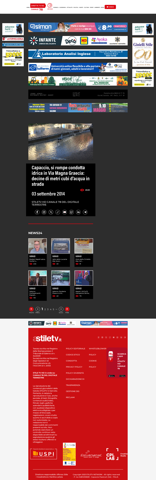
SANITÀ (81, 7)
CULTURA (86, 7)
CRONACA (55, 7)
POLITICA (75, 7)
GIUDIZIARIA (62, 7)
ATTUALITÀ (70, 7)
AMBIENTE (97, 7)
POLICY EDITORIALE (75, 348)
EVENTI (92, 7)
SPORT (102, 7)
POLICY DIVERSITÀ (75, 373)
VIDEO (110, 7)
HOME (28, 7)
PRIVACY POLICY (74, 367)
